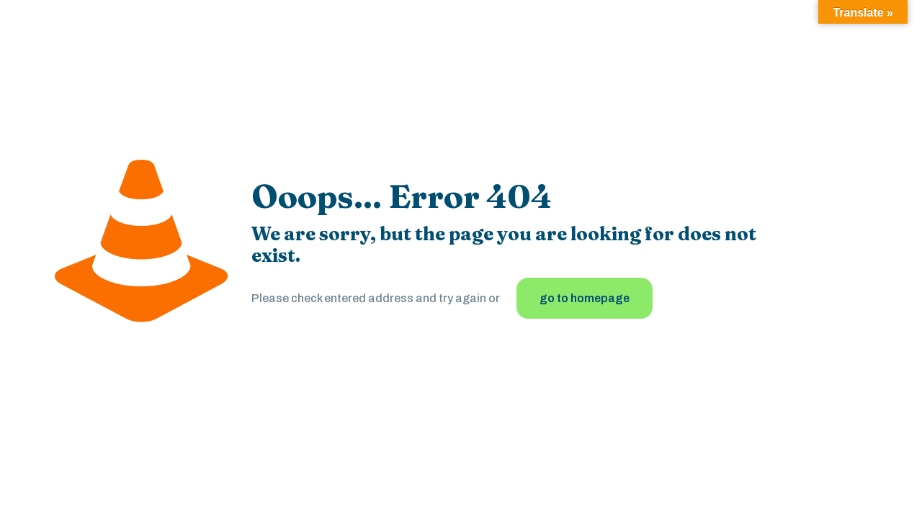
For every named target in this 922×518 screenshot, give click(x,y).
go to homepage (585, 298)
